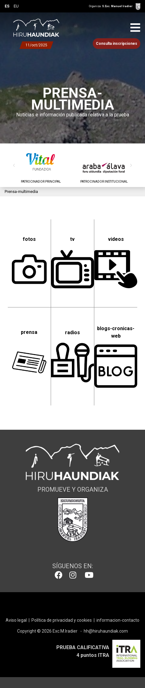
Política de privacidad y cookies (61, 620)
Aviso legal (16, 620)
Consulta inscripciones (116, 43)
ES (7, 6)
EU (16, 6)
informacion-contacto (117, 620)
